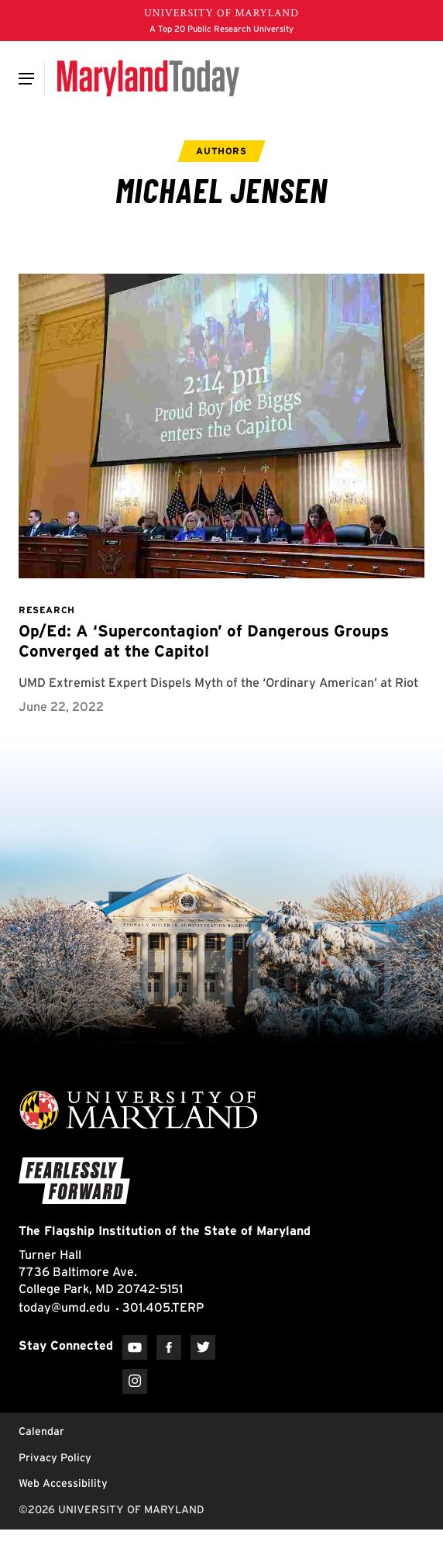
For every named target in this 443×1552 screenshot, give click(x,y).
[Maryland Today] (148, 78)
